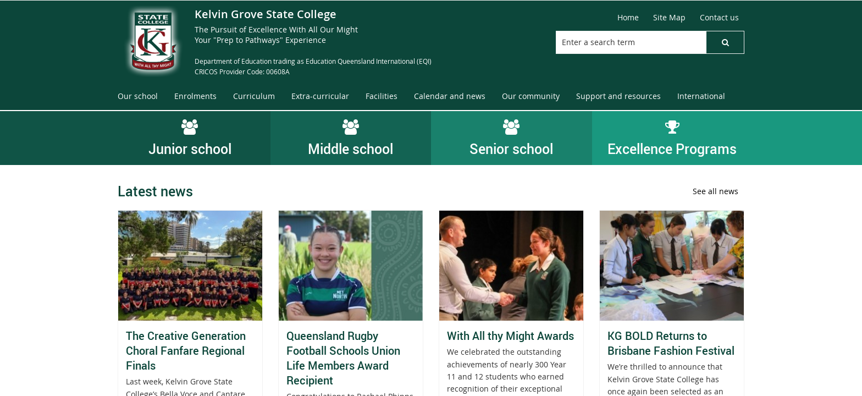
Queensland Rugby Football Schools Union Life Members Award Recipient (343, 358)
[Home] (628, 17)
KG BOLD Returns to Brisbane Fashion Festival (670, 343)
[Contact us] (719, 17)
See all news (715, 191)
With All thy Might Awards (510, 335)
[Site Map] (669, 17)
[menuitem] (137, 96)
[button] (725, 42)
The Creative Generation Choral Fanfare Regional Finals (186, 350)
